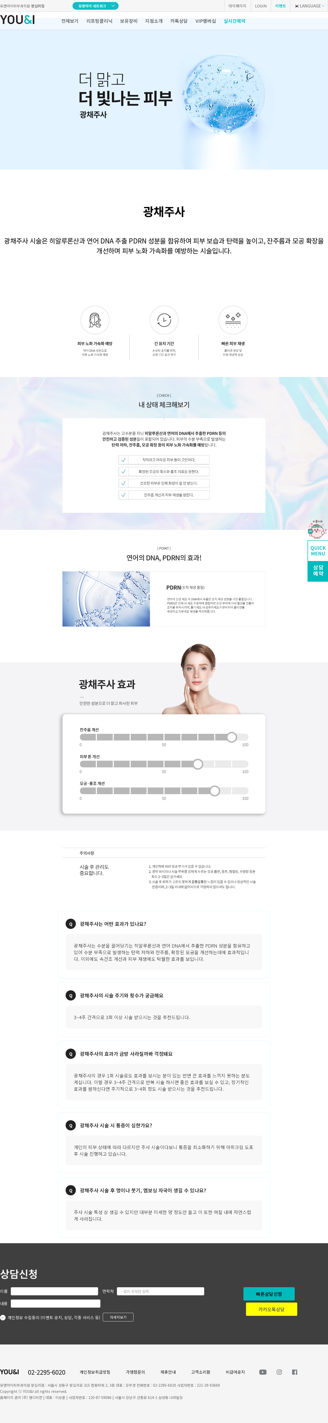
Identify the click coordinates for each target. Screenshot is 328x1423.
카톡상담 (179, 20)
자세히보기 (118, 1317)
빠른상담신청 (269, 1294)
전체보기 (70, 20)
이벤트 (280, 5)
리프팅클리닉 (99, 20)
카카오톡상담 (272, 1309)
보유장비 (129, 20)
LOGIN (261, 5)
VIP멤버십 (206, 20)
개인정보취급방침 (95, 1372)
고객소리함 (200, 1372)
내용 (4, 1303)
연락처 (108, 1291)
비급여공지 (235, 1372)
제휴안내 (168, 1372)
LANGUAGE (307, 6)
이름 (4, 1291)
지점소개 (154, 20)
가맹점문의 (135, 1372)
